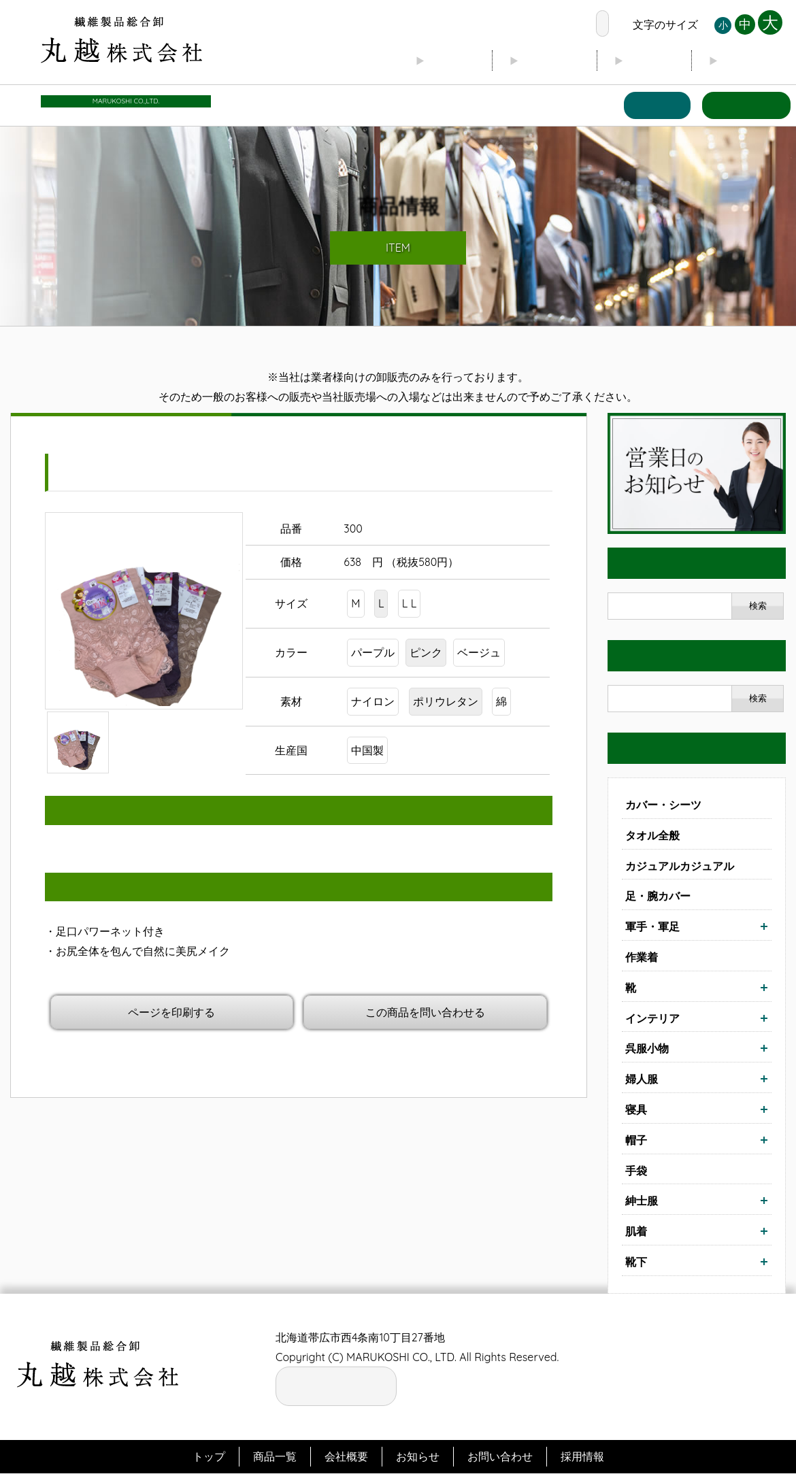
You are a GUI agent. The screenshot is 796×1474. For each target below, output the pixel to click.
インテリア (652, 1018)
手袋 (636, 1170)
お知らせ (747, 61)
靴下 (636, 1262)
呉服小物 (647, 1049)
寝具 (636, 1110)
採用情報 (582, 1457)
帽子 (636, 1140)
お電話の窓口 (548, 24)
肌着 (636, 1232)
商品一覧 (647, 106)
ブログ (640, 61)
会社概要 (533, 61)
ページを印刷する (171, 1012)
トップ (426, 61)
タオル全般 (652, 835)
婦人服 (641, 1079)
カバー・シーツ (663, 805)
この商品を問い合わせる (425, 1012)
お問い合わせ (743, 106)
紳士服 (641, 1201)
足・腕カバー (658, 896)
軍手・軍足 (652, 927)
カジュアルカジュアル (679, 866)
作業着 (641, 958)
